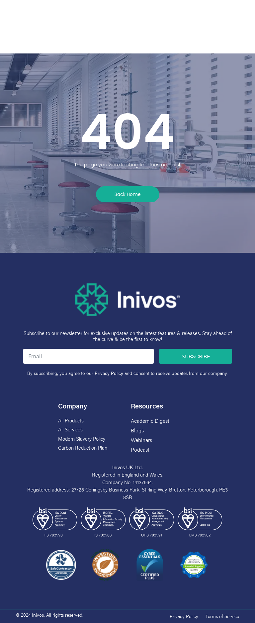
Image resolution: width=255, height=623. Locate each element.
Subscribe (196, 356)
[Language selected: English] (233, 8)
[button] (128, 9)
